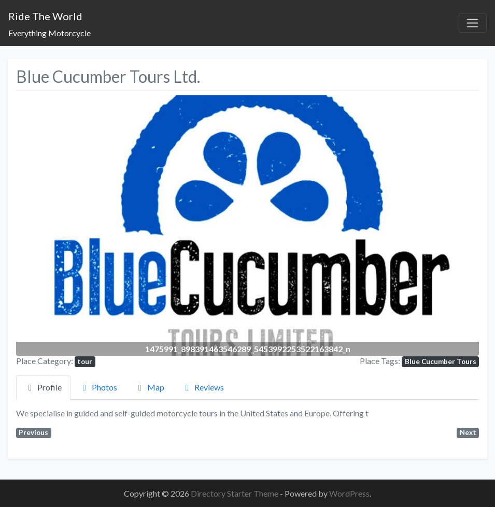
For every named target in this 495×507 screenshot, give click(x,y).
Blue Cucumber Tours (440, 361)
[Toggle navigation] (473, 23)
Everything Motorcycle (49, 33)
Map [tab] (149, 387)
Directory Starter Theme (235, 493)
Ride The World (45, 16)
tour (84, 361)
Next (468, 432)
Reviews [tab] (203, 387)
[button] (51, 225)
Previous (33, 432)
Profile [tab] (43, 387)
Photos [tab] (98, 387)
